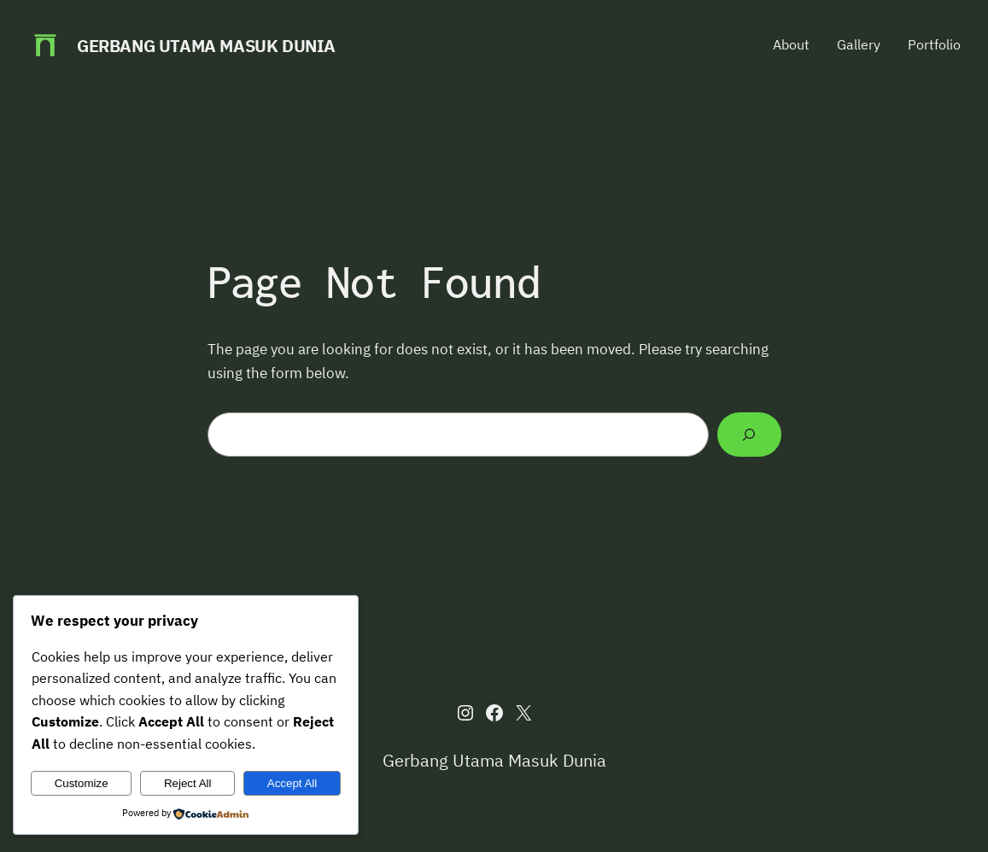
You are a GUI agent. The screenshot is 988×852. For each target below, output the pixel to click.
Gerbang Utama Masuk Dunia (206, 45)
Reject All (188, 783)
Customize (81, 783)
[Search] (749, 434)
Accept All (292, 783)
